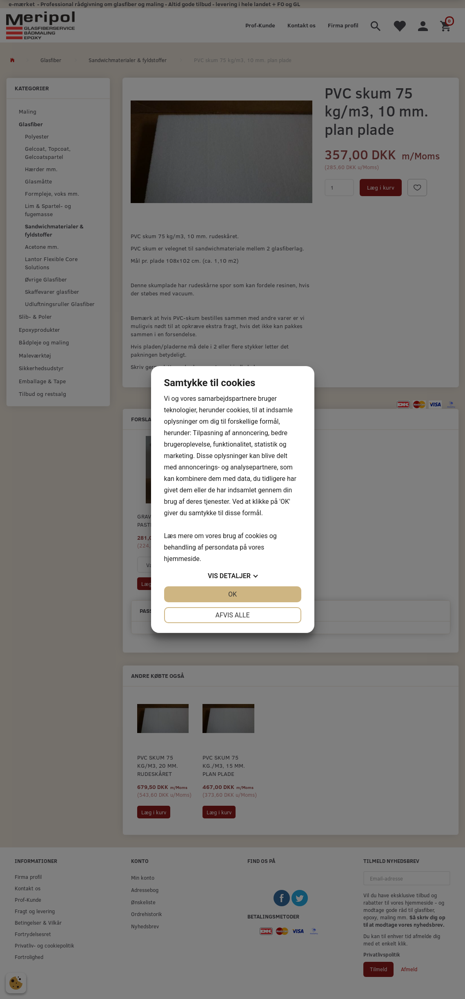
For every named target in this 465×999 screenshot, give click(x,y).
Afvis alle (232, 615)
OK (232, 594)
